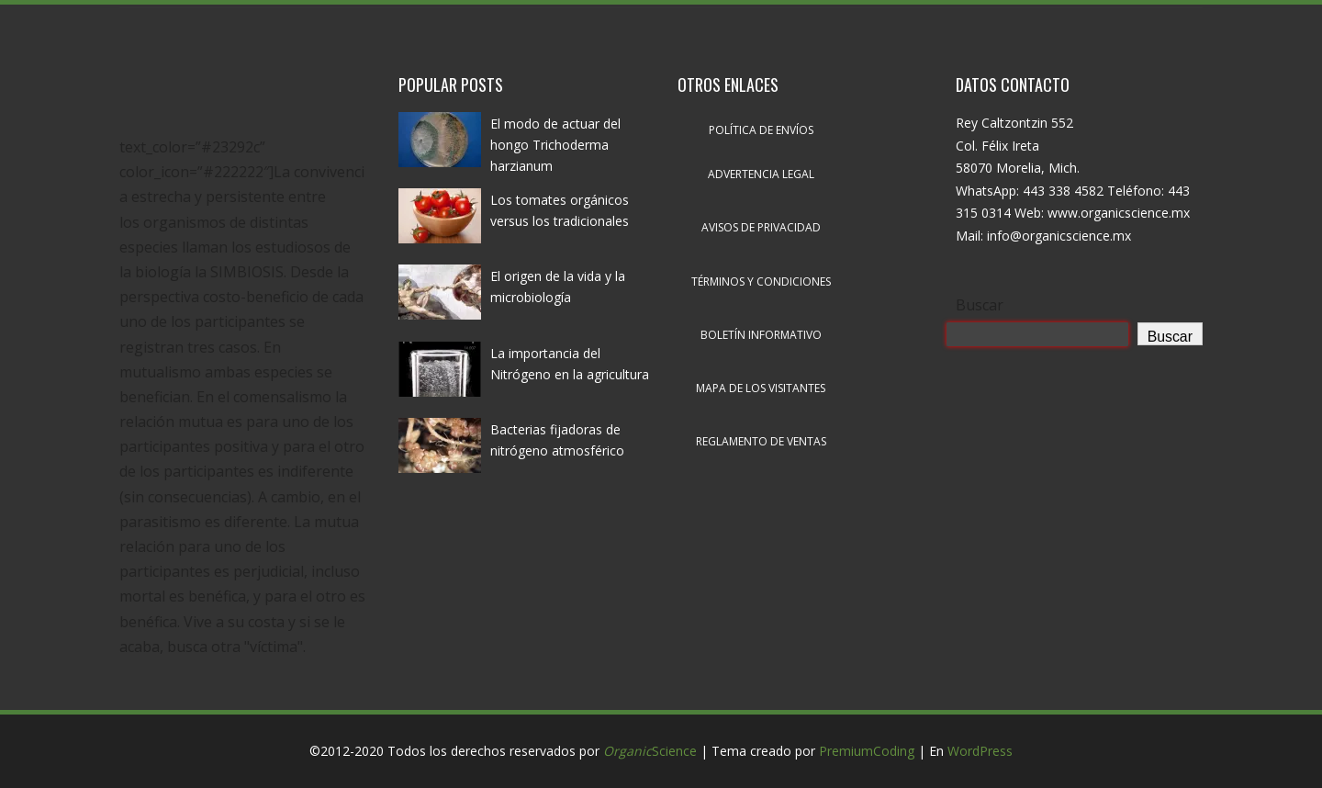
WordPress (980, 751)
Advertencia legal (761, 174)
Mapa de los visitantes (760, 388)
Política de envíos (761, 130)
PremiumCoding (866, 751)
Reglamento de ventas (761, 441)
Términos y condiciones (761, 281)
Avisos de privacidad (761, 227)
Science (650, 751)
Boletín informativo (761, 335)
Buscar (979, 305)
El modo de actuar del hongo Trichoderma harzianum (555, 144)
